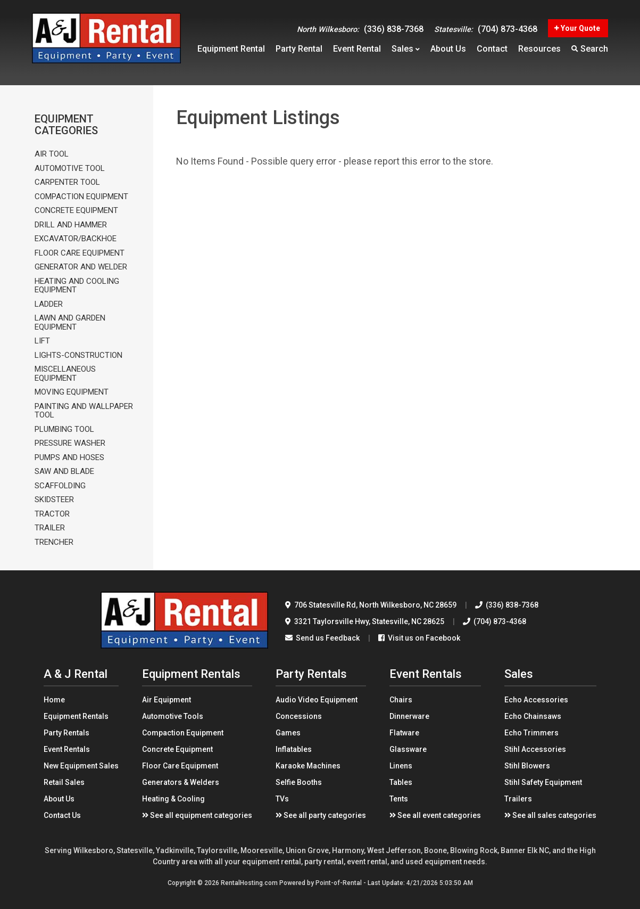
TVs (282, 799)
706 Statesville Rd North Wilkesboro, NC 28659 (370, 605)
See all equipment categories (197, 815)
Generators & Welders (180, 782)
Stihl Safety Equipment (543, 782)
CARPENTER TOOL (67, 182)
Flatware (404, 732)
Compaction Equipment (182, 732)
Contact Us (62, 815)
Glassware (408, 749)
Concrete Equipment (177, 749)
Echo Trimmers (531, 732)
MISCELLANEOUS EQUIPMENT (65, 373)
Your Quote (577, 24)
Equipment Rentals (76, 716)
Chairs (400, 699)
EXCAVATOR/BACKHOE (76, 238)
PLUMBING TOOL (64, 429)
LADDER (49, 304)
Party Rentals (66, 732)
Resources (539, 51)
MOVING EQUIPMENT (72, 392)
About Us (59, 799)
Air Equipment (166, 699)
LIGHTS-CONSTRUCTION (78, 355)
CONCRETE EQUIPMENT (76, 210)
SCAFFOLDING (60, 485)
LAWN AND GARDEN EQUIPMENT (70, 322)
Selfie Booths (299, 782)
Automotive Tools (172, 716)
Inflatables (294, 749)
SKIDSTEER (54, 499)
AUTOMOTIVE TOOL (70, 168)
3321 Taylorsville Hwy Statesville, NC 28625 (364, 621)
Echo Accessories (536, 699)
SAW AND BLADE (64, 471)
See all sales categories (550, 815)
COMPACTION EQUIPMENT (81, 196)
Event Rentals (67, 749)
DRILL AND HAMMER (71, 225)
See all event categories (435, 815)
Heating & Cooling (173, 799)
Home (54, 699)
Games (288, 732)
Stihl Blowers (527, 765)
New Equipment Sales (81, 765)
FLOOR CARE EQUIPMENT (79, 253)
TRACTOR (52, 514)
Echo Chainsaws (532, 716)
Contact (492, 51)
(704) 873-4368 (485, 24)
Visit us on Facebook (419, 638)
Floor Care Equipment (180, 765)
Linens (400, 765)
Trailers (518, 799)
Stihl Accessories (535, 749)
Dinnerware (409, 716)
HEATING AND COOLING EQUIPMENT (77, 285)
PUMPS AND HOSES (69, 457)
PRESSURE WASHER (70, 443)
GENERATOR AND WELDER (81, 267)
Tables (400, 782)
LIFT (42, 341)
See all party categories (321, 815)
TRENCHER (54, 542)
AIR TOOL (52, 154)
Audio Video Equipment (317, 699)
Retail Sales (64, 782)
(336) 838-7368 (360, 24)
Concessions (299, 716)
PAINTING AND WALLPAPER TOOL (84, 411)
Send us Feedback (322, 638)
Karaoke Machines (308, 765)
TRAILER (50, 528)
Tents (398, 799)
